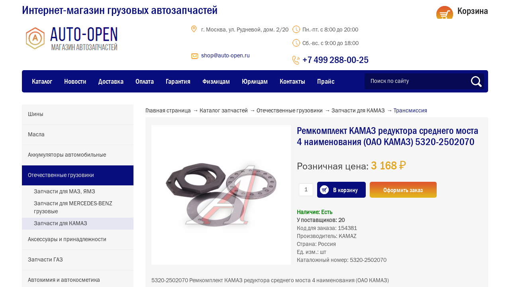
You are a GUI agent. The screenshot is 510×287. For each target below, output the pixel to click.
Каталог (42, 81)
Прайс (325, 81)
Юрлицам (255, 81)
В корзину (345, 189)
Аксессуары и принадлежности (67, 239)
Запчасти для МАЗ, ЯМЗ (64, 191)
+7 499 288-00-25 (335, 59)
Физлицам (216, 81)
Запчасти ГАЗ (45, 260)
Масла (36, 134)
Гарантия (178, 81)
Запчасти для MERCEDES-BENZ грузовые (73, 207)
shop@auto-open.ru (225, 55)
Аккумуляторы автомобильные (67, 155)
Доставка (111, 81)
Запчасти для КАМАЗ (60, 223)
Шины (35, 114)
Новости (75, 81)
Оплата (144, 81)
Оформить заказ (403, 189)
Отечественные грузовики (61, 175)
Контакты (292, 81)
